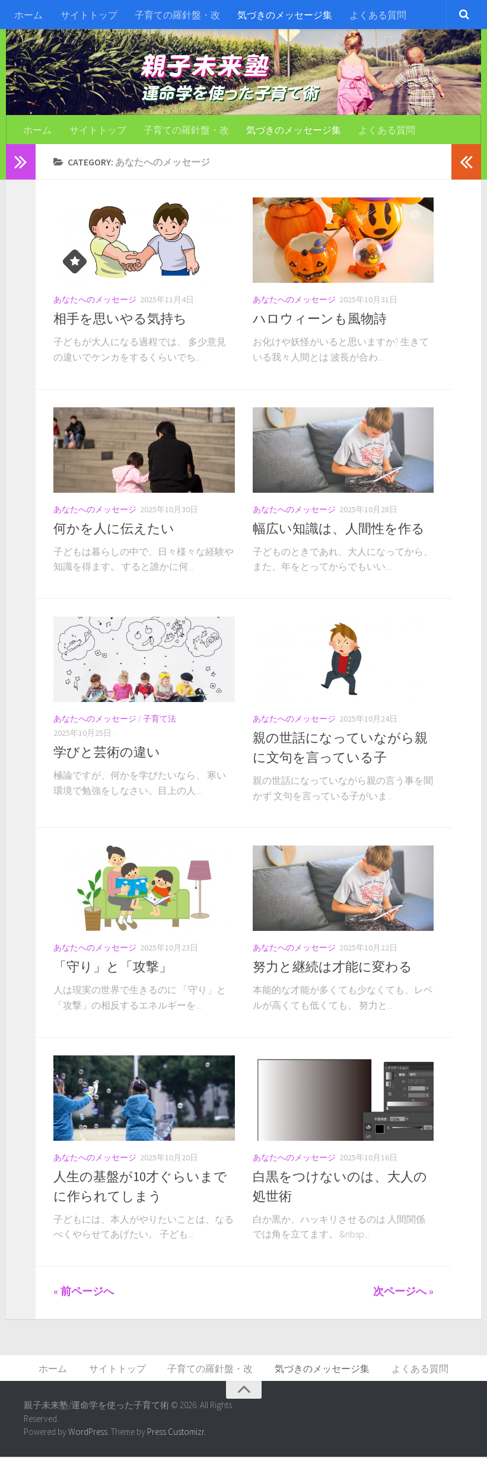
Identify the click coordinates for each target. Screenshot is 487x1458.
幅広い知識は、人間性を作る (339, 529)
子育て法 (159, 719)
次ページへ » (403, 1292)
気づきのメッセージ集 (282, 15)
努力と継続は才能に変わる (332, 967)
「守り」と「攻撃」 (112, 967)
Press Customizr (175, 1433)
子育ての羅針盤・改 (175, 15)
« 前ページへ (83, 1292)
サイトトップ (87, 15)
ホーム (28, 15)
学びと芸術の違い (106, 753)
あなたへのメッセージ (94, 300)
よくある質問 (374, 15)
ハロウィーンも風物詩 (320, 319)
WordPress (87, 1433)
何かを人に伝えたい (113, 529)
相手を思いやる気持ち (120, 319)
